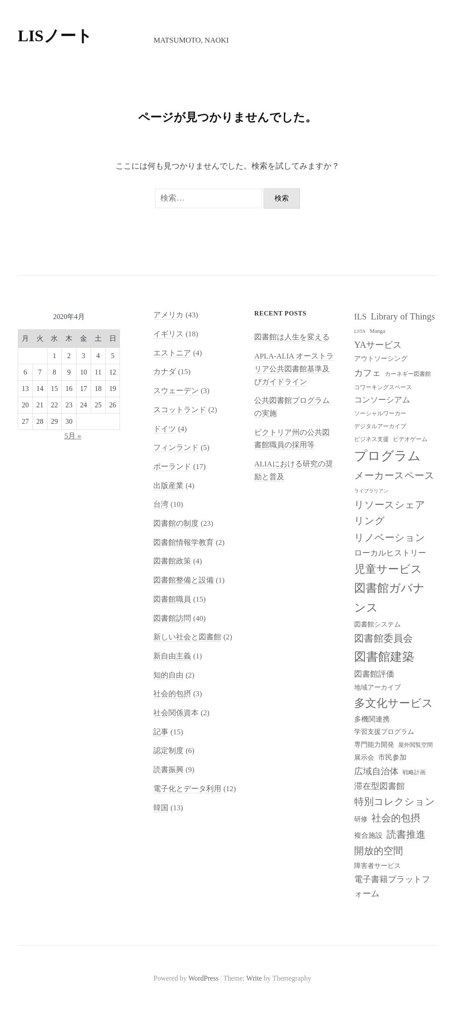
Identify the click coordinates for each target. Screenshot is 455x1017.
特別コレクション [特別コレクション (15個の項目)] (394, 801)
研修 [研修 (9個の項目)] (360, 819)
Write (254, 978)
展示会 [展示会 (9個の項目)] (364, 757)
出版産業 (168, 485)
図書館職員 (172, 599)
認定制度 (168, 750)
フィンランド (176, 447)
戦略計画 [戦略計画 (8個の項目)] (414, 772)
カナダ (164, 371)
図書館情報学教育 (183, 542)
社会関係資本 (176, 713)
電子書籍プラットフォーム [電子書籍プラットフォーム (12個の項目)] (392, 886)
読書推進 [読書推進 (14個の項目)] (406, 834)
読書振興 (168, 769)
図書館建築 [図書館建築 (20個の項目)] (384, 656)
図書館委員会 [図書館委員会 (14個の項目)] (383, 638)
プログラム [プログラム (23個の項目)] (387, 456)
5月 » (72, 436)
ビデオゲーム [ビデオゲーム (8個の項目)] (410, 439)
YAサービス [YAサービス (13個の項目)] (378, 345)
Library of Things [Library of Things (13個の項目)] (403, 316)
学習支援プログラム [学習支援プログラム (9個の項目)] (384, 731)
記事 (160, 732)
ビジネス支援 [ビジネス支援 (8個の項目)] (371, 439)
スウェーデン (176, 390)
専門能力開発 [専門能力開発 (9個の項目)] (374, 744)
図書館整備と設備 (183, 580)
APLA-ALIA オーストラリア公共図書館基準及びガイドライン (293, 369)
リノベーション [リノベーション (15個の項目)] (389, 537)
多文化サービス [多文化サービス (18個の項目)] (393, 703)
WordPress (203, 978)
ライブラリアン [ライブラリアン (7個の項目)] (371, 491)
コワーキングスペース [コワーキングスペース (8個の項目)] (383, 387)
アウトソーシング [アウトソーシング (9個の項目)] (380, 358)
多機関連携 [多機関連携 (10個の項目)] (372, 719)
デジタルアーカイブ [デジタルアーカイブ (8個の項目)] (380, 426)
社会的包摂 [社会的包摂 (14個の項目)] (395, 818)
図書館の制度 (176, 523)
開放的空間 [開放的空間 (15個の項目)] (378, 850)
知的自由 (168, 675)
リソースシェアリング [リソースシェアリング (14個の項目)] (389, 513)
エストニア (172, 353)
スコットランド (179, 410)
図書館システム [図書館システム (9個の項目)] (377, 624)
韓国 (160, 808)
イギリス (168, 334)
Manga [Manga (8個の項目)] (377, 331)
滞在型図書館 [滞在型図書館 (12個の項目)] (379, 786)
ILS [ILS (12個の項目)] (360, 316)
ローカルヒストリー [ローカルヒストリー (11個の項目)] (390, 552)
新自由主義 (172, 656)
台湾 (160, 504)
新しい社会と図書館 (187, 637)
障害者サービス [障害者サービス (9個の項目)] (377, 865)
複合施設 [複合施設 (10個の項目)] (368, 835)
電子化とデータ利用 (187, 788)
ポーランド (172, 466)
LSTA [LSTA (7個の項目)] (360, 331)
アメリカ (168, 315)
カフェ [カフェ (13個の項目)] (367, 373)
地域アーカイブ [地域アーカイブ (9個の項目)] (377, 687)
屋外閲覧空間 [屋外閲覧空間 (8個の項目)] (415, 745)
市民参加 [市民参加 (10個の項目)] (392, 757)
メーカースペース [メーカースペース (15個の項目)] (394, 475)
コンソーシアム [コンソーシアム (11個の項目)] (382, 399)
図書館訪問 (172, 618)
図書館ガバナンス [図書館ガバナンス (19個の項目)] (389, 598)
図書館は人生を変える (292, 337)
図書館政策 (172, 561)
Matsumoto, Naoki (190, 40)
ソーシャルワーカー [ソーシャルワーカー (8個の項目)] (380, 413)
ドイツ (164, 429)
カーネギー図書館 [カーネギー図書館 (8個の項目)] (408, 374)
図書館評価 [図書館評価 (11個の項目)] (374, 674)
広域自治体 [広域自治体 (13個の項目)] (376, 771)
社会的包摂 (172, 694)
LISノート (55, 36)
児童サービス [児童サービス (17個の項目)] (388, 569)
